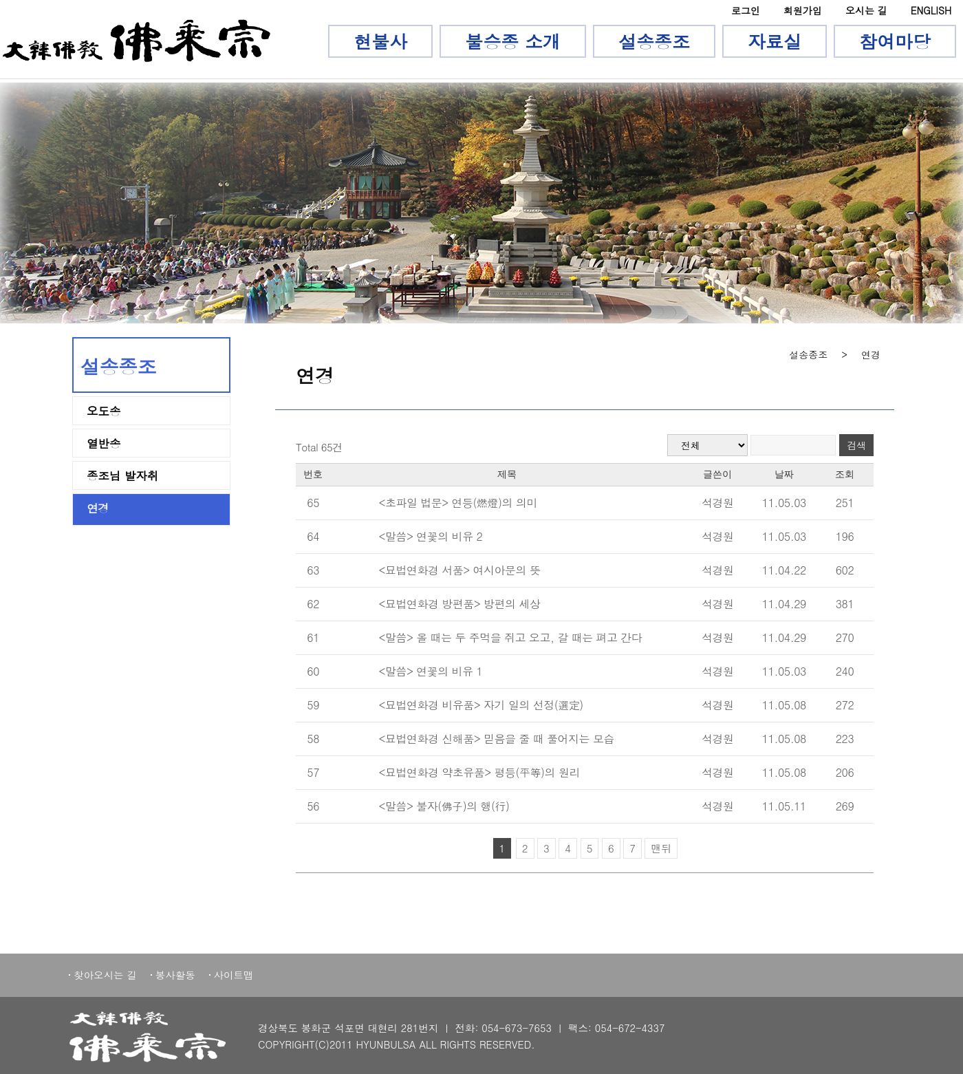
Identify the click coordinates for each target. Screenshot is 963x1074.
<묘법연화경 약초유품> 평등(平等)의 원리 (479, 772)
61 (313, 637)
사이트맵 (234, 975)
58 (313, 739)
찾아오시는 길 (105, 975)
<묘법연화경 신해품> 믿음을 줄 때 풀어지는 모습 (496, 739)
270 (845, 637)
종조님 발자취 (123, 476)
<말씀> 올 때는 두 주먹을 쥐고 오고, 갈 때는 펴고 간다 (510, 637)
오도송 (104, 411)
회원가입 (802, 10)
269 (845, 806)
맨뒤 (661, 848)
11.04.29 (784, 604)
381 (845, 604)
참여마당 (895, 41)
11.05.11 (784, 806)
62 (313, 604)
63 (313, 570)
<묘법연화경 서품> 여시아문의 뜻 (459, 570)
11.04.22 (784, 570)
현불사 (380, 41)
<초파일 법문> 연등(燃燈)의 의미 (457, 503)
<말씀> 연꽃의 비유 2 (430, 536)
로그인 (745, 10)
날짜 (784, 474)
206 (845, 772)
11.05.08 (784, 705)
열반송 (104, 443)
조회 (844, 474)
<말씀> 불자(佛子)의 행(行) (443, 806)
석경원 (718, 503)
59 (313, 705)
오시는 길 (866, 10)
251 (845, 503)
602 (845, 570)
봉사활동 (175, 975)
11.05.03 (784, 503)
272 (845, 705)
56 (313, 806)
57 (313, 772)
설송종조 (654, 41)
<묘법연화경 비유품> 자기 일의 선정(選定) (480, 705)
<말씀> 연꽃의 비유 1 (430, 671)
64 (313, 536)
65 (313, 503)
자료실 (774, 41)
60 (313, 671)
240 (845, 671)
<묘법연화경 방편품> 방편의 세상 (459, 604)
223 (845, 739)
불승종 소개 (513, 41)
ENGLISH (931, 10)
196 (845, 536)
